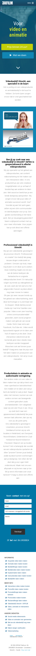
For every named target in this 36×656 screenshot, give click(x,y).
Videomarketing (13, 631)
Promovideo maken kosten (17, 598)
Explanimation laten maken (17, 573)
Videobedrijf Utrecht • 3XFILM (18, 603)
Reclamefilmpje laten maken (17, 600)
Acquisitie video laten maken (17, 561)
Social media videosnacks (16, 616)
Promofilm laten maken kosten (18, 589)
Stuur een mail (25, 650)
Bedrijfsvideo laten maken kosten (19, 570)
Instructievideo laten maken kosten (19, 576)
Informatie (19, 635)
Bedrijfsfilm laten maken (16, 579)
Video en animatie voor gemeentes (19, 619)
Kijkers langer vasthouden (16, 628)
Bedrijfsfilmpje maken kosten (17, 567)
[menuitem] (13, 635)
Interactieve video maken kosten (19, 586)
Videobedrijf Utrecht (16, 636)
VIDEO (11, 635)
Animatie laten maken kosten (17, 564)
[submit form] (18, 532)
